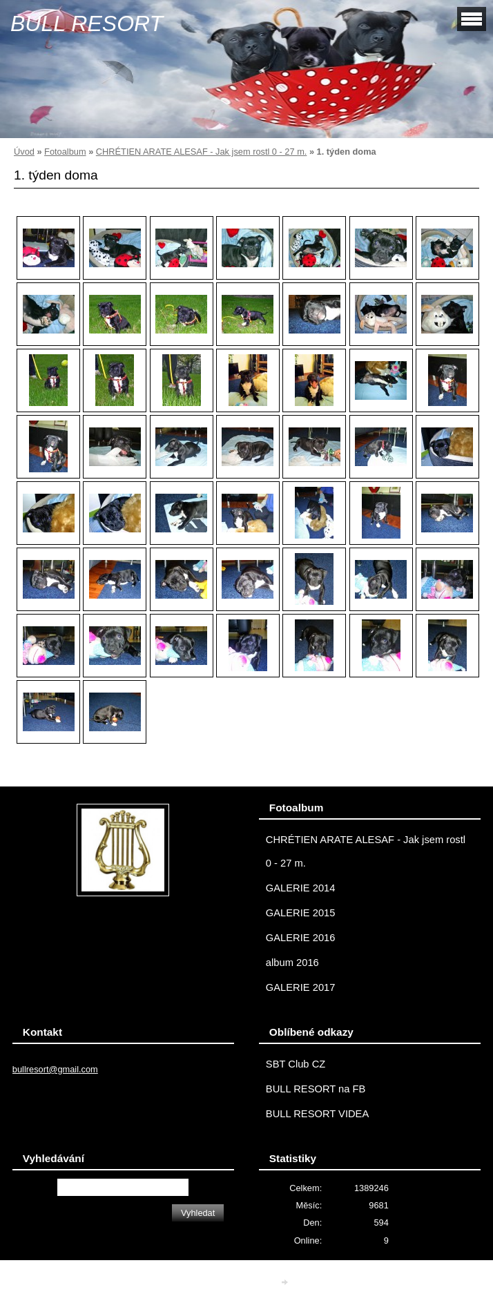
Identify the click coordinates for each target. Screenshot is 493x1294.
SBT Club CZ (295, 1064)
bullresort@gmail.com (55, 1069)
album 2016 (292, 962)
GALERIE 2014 (301, 888)
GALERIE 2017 (301, 987)
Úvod (24, 151)
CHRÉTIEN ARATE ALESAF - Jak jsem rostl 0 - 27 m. (201, 151)
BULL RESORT (86, 23)
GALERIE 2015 (301, 912)
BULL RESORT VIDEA (317, 1113)
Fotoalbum (65, 151)
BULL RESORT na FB (316, 1088)
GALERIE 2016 (301, 937)
